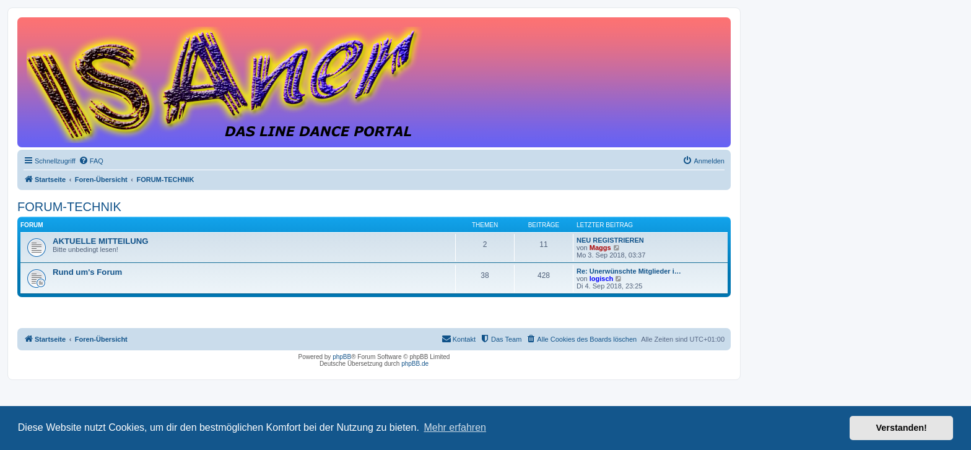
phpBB (342, 356)
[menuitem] (91, 161)
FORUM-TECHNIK (69, 207)
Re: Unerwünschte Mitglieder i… (629, 271)
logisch (602, 278)
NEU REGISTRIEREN (610, 240)
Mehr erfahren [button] (455, 427)
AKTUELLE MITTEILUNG (101, 241)
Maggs (600, 247)
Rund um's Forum (87, 272)
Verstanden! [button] (901, 428)
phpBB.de (415, 363)
